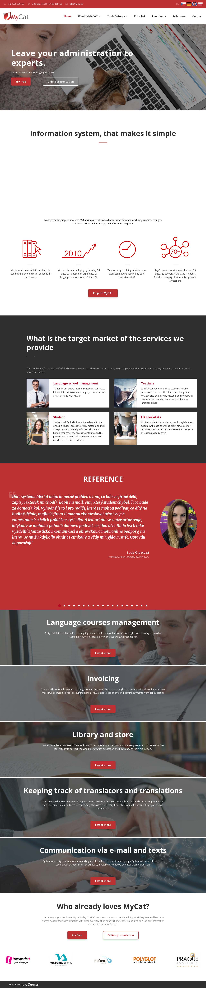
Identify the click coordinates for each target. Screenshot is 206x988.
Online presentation (60, 81)
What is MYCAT (88, 16)
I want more (103, 653)
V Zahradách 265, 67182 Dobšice (47, 4)
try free (21, 81)
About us (158, 16)
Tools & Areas (116, 16)
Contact (197, 16)
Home (68, 16)
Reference (179, 16)
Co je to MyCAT (103, 293)
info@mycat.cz (76, 4)
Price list (139, 16)
